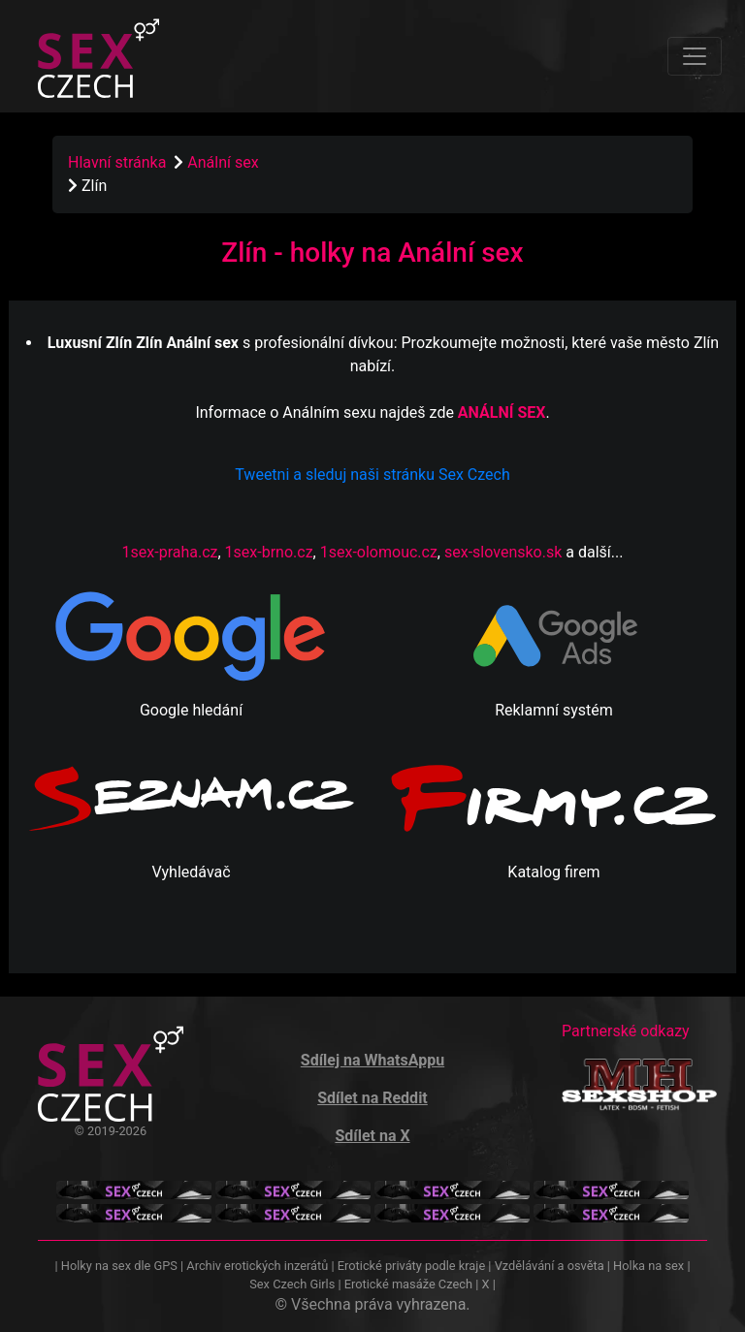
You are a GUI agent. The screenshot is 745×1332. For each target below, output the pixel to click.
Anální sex (224, 162)
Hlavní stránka (117, 162)
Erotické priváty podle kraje (411, 1265)
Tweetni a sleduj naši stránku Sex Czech (372, 474)
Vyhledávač (190, 872)
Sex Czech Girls (292, 1284)
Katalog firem (553, 872)
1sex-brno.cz (269, 552)
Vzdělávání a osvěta (549, 1265)
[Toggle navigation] (694, 56)
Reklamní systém (554, 710)
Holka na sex (648, 1265)
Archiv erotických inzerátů (257, 1265)
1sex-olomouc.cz (378, 552)
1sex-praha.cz (170, 552)
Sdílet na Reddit (372, 1098)
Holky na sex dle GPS (119, 1265)
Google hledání (191, 710)
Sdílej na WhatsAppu (372, 1060)
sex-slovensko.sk (503, 552)
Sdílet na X (372, 1135)
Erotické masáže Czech (408, 1284)
